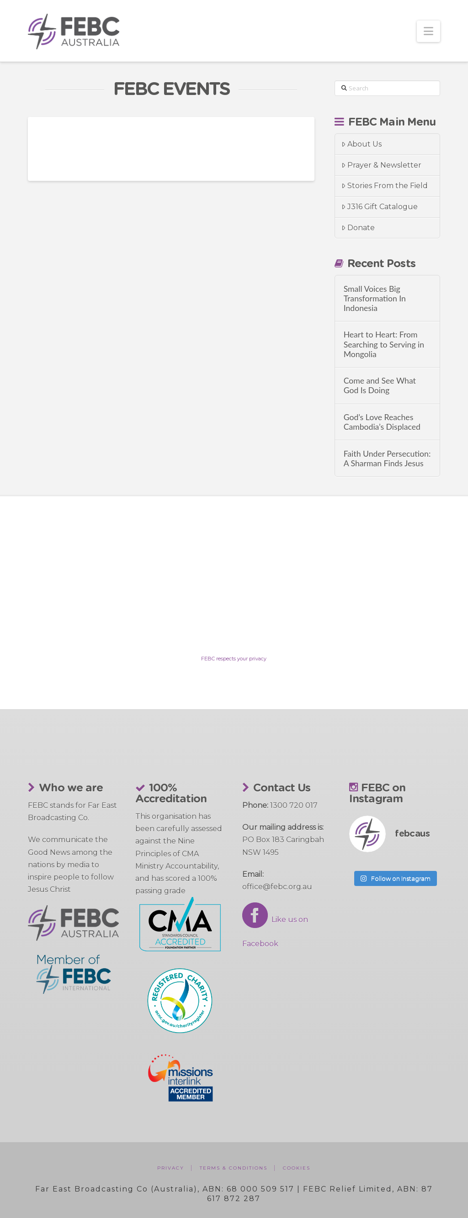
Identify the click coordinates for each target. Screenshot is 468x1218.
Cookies (296, 1168)
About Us (361, 144)
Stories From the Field (384, 185)
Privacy (170, 1168)
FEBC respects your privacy (233, 658)
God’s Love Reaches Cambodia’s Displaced (382, 422)
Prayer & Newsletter (381, 165)
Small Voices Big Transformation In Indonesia (375, 298)
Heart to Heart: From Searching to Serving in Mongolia (384, 344)
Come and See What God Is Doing (380, 385)
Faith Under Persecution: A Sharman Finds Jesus (387, 458)
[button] (428, 31)
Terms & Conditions (233, 1168)
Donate (358, 227)
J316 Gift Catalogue (379, 206)
